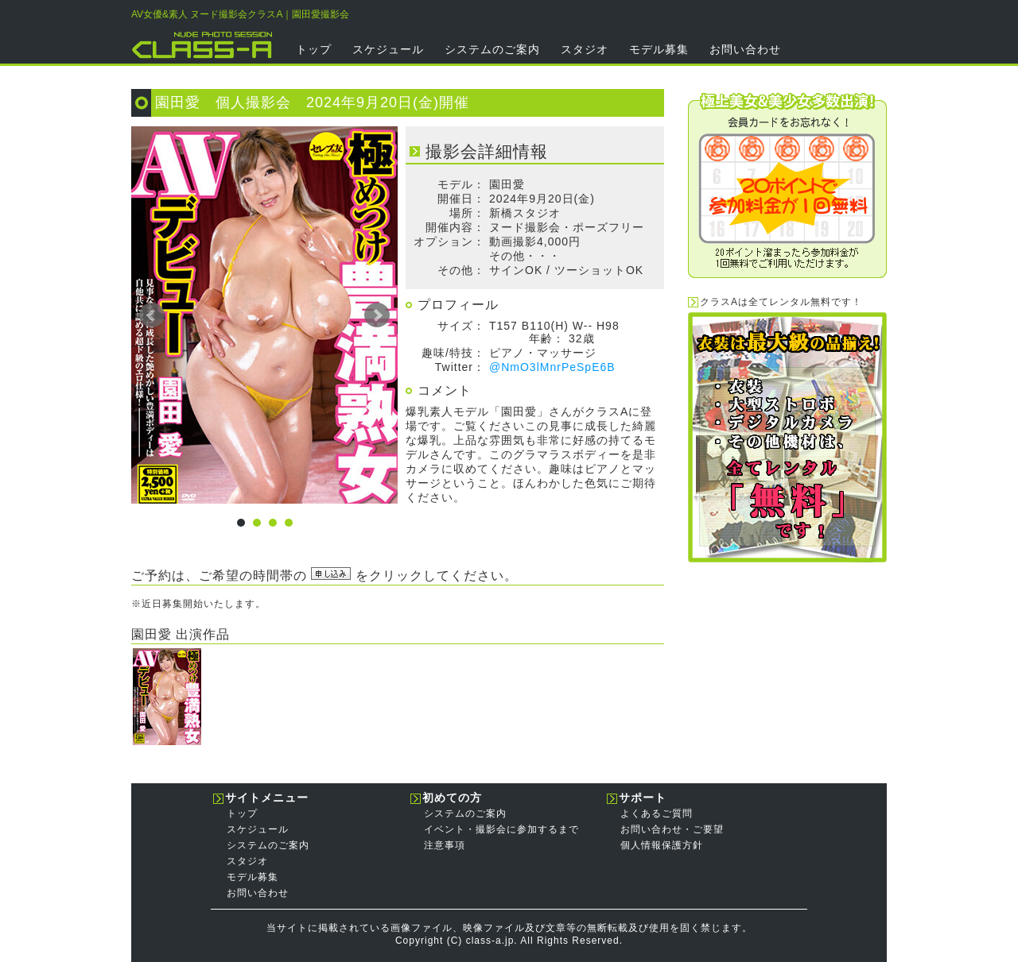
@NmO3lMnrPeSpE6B (552, 367)
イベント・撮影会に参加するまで (501, 829)
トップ (314, 49)
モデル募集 (659, 49)
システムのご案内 (492, 49)
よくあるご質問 (656, 813)
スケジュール (388, 49)
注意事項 (444, 845)
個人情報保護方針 (661, 845)
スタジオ (584, 49)
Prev (152, 315)
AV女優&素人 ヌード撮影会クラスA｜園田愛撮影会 (240, 14)
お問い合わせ (745, 49)
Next (377, 315)
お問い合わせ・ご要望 (672, 829)
